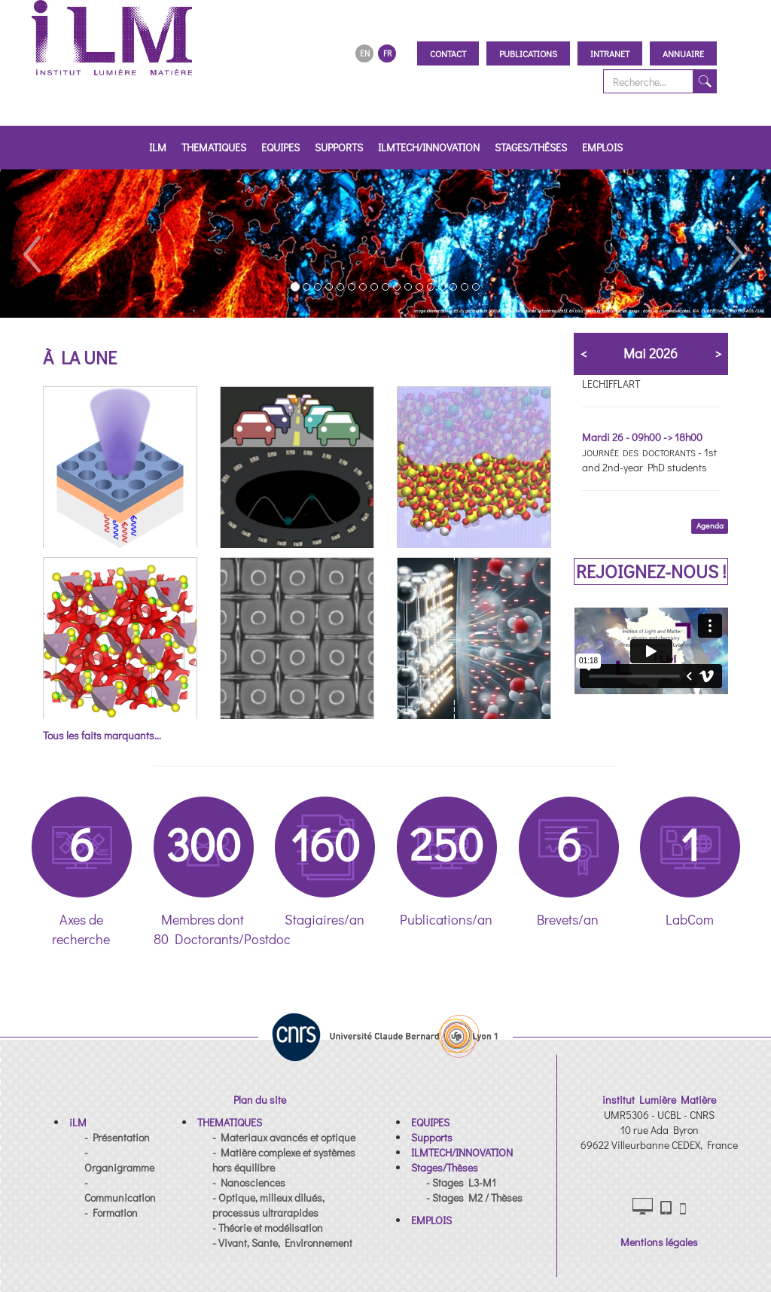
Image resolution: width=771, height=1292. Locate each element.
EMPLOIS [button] (602, 147)
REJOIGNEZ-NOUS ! (651, 571)
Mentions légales (659, 1242)
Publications (528, 53)
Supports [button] (339, 147)
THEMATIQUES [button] (213, 147)
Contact (448, 53)
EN (365, 53)
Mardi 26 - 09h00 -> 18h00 (642, 437)
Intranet (609, 53)
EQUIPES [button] (280, 147)
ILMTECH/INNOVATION (429, 147)
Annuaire (683, 53)
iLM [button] (157, 147)
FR (387, 53)
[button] (31, 243)
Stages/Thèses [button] (531, 147)
